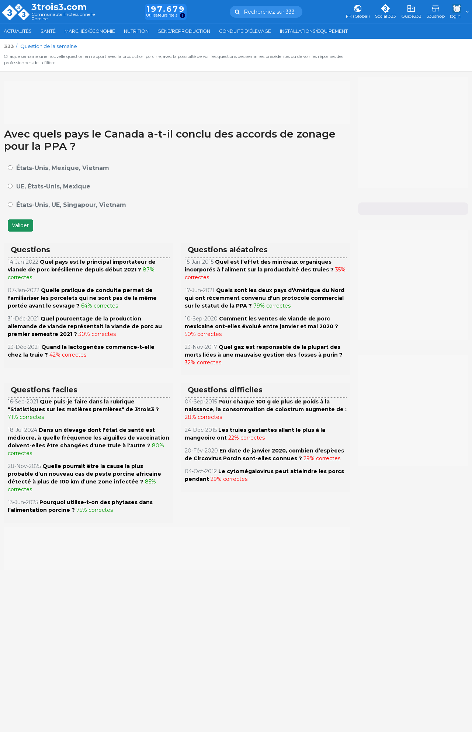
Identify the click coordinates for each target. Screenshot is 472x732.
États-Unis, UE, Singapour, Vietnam (71, 204)
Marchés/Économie (90, 31)
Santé (48, 31)
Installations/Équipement (314, 31)
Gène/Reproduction (183, 31)
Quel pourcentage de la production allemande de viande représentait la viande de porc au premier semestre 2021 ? (85, 326)
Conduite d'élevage (245, 31)
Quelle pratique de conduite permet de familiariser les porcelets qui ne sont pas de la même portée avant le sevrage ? (82, 298)
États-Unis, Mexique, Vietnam (62, 167)
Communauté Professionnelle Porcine (63, 16)
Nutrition (136, 31)
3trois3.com (59, 7)
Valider (20, 225)
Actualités (18, 31)
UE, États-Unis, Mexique (53, 186)
